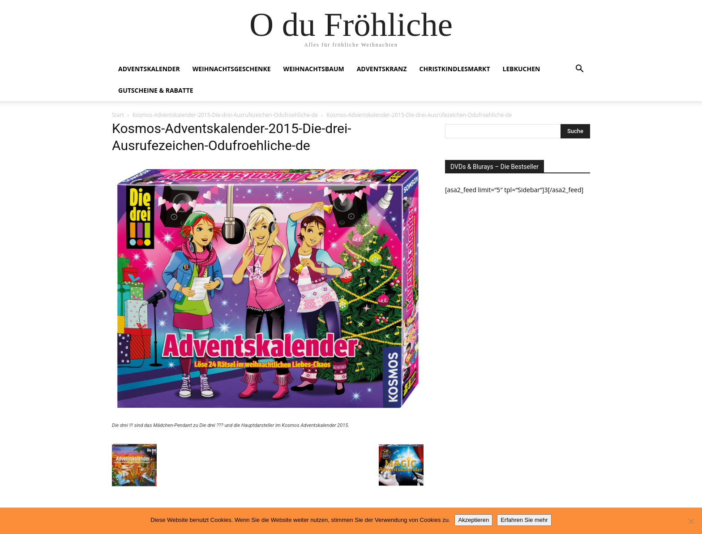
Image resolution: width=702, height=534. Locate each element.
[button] (579, 69)
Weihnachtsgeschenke (232, 69)
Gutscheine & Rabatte (155, 90)
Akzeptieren (473, 520)
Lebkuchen (521, 69)
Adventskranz (382, 69)
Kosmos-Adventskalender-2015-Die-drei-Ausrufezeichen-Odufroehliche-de (225, 115)
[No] (690, 521)
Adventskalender (149, 69)
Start (118, 115)
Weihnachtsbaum (313, 69)
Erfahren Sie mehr (524, 520)
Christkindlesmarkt (454, 69)
